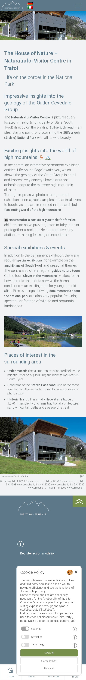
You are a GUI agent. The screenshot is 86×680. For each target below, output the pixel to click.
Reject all (49, 668)
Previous (3, 448)
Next (82, 448)
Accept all (49, 652)
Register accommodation (38, 553)
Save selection (49, 660)
